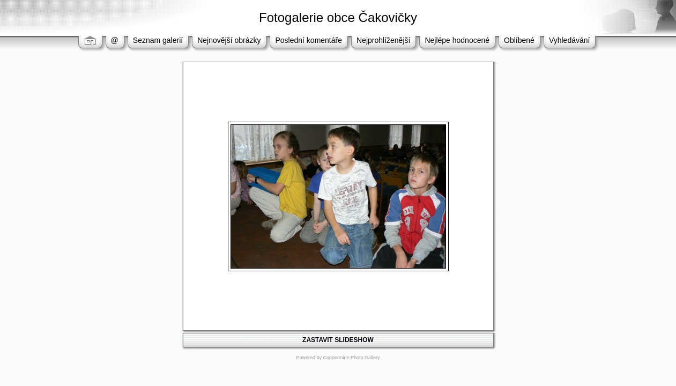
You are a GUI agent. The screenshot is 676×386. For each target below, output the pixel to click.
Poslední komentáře (308, 40)
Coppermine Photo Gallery (351, 357)
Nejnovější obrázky (229, 40)
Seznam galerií (158, 40)
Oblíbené (519, 40)
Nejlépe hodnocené (457, 40)
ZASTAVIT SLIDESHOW (338, 340)
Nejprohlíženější (383, 40)
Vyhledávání (569, 40)
